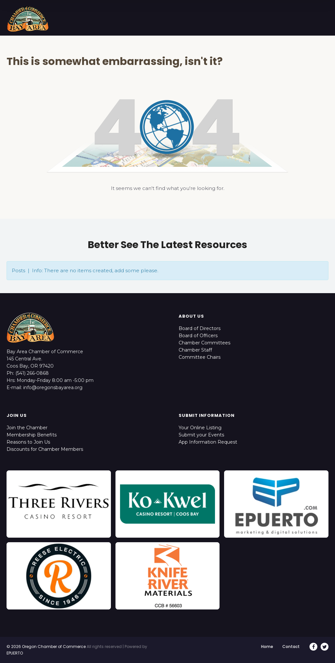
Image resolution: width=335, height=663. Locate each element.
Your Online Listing (200, 428)
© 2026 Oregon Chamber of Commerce (46, 646)
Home (267, 646)
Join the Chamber (27, 428)
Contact (291, 646)
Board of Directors (199, 328)
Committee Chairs (199, 357)
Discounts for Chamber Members (45, 449)
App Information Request (208, 442)
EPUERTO (15, 653)
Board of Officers (198, 336)
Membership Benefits (32, 435)
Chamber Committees (204, 343)
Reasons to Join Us (28, 442)
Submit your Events (201, 435)
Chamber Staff (195, 350)
